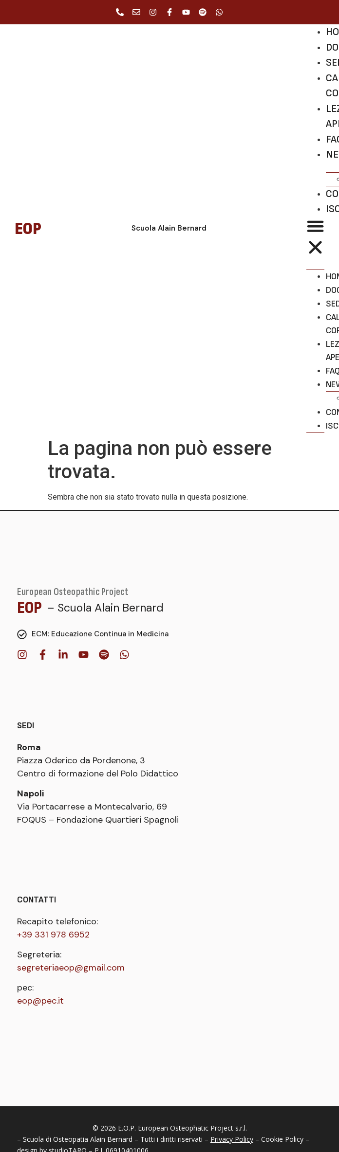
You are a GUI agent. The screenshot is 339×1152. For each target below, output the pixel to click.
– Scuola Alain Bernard (105, 607)
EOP (29, 607)
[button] (315, 238)
